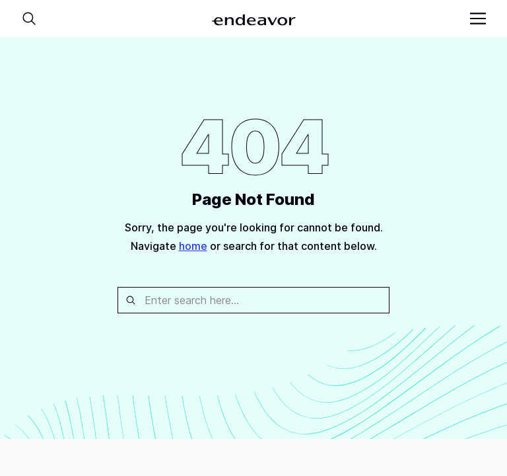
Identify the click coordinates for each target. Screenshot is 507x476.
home (193, 246)
